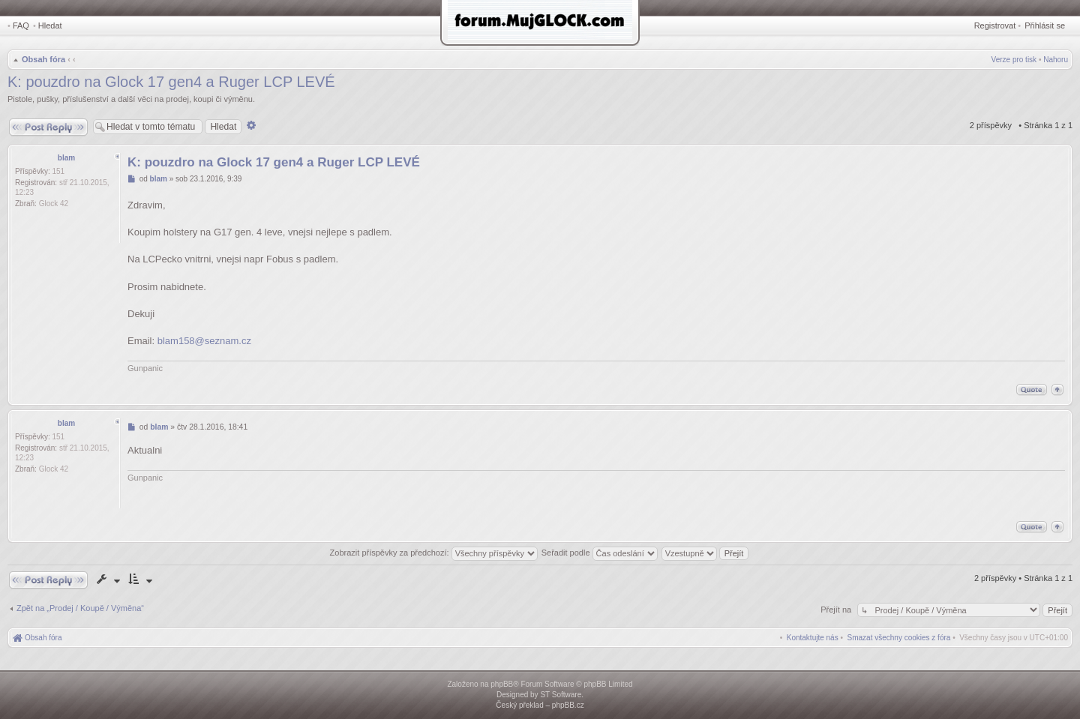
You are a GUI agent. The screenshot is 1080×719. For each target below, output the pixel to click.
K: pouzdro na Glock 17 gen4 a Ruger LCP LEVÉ (171, 81)
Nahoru (1055, 59)
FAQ (21, 25)
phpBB (501, 684)
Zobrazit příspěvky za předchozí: (434, 552)
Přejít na (837, 609)
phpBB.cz (568, 705)
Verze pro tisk (1014, 59)
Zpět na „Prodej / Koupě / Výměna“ (80, 608)
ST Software (560, 695)
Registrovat (995, 25)
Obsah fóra (43, 59)
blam (66, 158)
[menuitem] (899, 638)
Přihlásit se (1044, 25)
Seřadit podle (600, 552)
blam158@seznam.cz (204, 340)
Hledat (50, 25)
